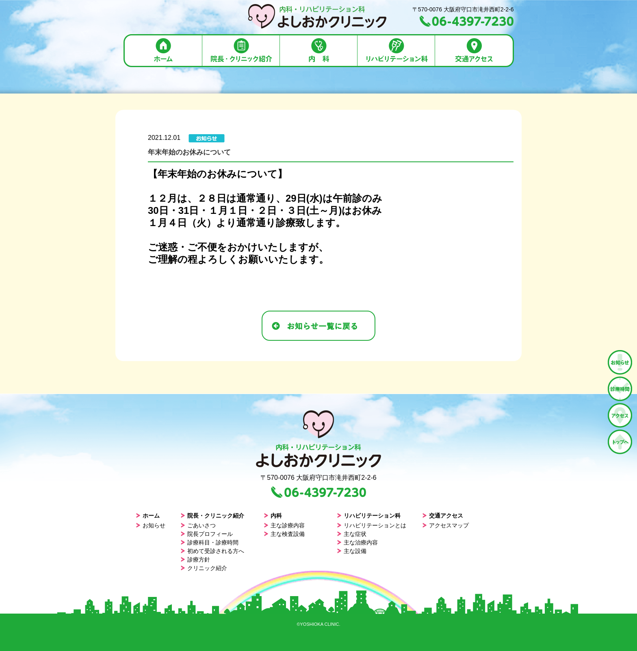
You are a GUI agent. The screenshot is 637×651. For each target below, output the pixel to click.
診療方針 (195, 559)
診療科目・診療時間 (209, 542)
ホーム (148, 515)
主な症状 (351, 534)
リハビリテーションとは (371, 525)
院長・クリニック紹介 (212, 515)
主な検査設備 (284, 534)
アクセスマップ (445, 525)
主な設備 (351, 551)
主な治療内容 (357, 542)
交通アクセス (442, 515)
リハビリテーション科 (369, 515)
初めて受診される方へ (212, 551)
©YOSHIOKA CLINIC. (318, 624)
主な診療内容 (284, 525)
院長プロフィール (206, 534)
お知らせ (150, 525)
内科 (273, 515)
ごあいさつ (198, 525)
